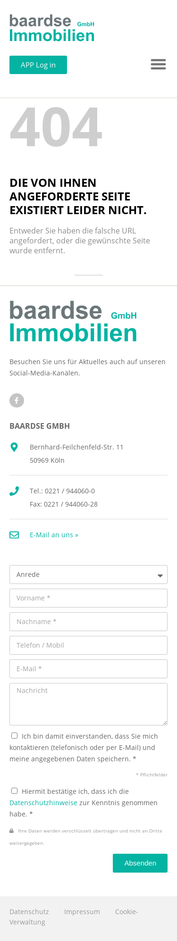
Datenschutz (29, 911)
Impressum (82, 911)
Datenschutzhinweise (43, 802)
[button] (158, 64)
